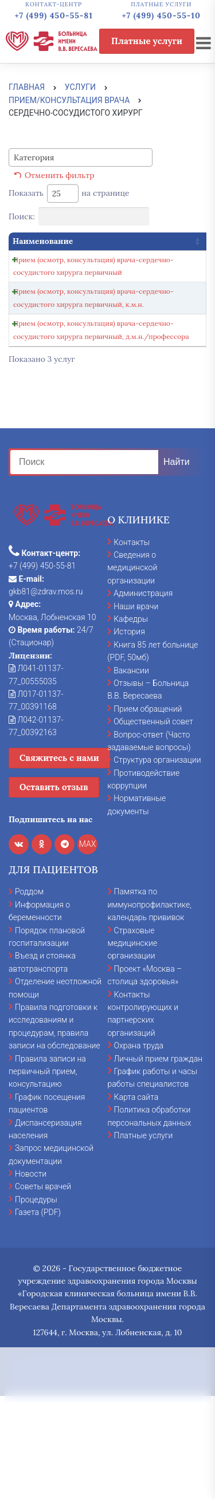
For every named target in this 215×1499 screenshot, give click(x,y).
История (129, 734)
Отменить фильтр (60, 175)
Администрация (143, 695)
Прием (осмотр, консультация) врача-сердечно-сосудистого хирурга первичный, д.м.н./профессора (51, 413)
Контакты (132, 644)
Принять (107, 1419)
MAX (87, 946)
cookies (121, 1365)
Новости (30, 1276)
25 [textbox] (56, 193)
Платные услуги (146, 40)
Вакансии (131, 773)
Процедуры (36, 1302)
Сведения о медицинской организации (132, 670)
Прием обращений (148, 811)
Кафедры (131, 721)
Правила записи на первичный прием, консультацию (47, 1174)
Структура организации (157, 862)
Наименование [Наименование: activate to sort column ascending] (43, 241)
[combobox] (81, 157)
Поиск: (79, 216)
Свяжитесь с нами (59, 860)
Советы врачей (43, 1289)
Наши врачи (136, 708)
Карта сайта (136, 1199)
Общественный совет (153, 824)
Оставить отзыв (53, 889)
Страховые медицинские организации (133, 1045)
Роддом (29, 994)
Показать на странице (69, 193)
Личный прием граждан (158, 1161)
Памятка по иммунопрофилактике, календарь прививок (149, 1007)
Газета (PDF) (38, 1314)
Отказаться (108, 1461)
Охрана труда (138, 1148)
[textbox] (37, 157)
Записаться (133, 262)
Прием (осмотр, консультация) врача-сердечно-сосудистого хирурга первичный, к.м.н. (51, 343)
